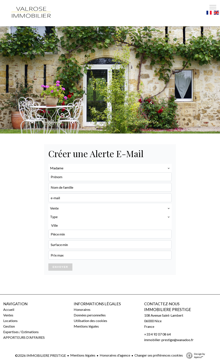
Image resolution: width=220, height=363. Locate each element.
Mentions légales (82, 355)
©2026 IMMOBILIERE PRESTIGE (40, 355)
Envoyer (60, 267)
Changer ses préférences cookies (158, 355)
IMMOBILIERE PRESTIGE (167, 309)
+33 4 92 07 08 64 (157, 334)
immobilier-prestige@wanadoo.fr (169, 340)
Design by (194, 355)
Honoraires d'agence (115, 355)
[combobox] (110, 168)
